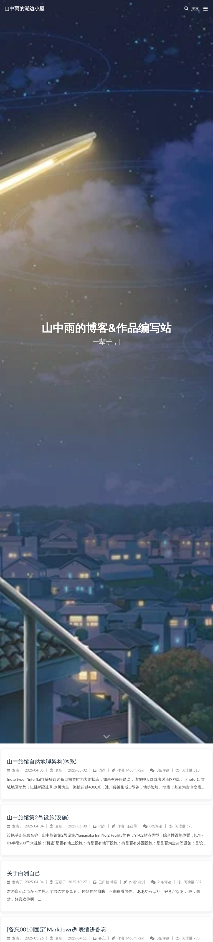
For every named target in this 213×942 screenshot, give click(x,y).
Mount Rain (135, 913)
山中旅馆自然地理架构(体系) (42, 904)
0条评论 (163, 913)
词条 (102, 913)
